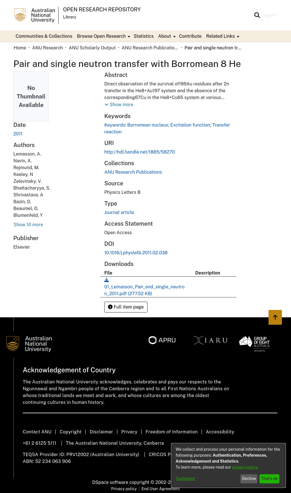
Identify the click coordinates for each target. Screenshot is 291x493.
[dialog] (228, 465)
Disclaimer (101, 432)
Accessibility (220, 432)
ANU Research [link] (47, 48)
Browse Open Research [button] (101, 36)
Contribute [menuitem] (190, 36)
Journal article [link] (119, 212)
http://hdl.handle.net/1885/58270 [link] (139, 152)
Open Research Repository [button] (102, 9)
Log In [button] (268, 15)
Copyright (71, 432)
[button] (257, 15)
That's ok (269, 478)
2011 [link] (17, 134)
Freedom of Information (172, 432)
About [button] (164, 36)
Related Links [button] (220, 36)
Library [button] (69, 17)
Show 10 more (28, 224)
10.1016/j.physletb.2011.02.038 (136, 252)
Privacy (129, 432)
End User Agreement (161, 488)
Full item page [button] (126, 307)
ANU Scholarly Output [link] (92, 48)
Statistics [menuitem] (143, 36)
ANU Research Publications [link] (150, 48)
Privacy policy (124, 488)
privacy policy (244, 467)
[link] (133, 172)
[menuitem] (103, 36)
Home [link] (20, 48)
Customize (185, 478)
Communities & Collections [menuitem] (44, 36)
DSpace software (110, 482)
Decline (249, 478)
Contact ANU (37, 432)
